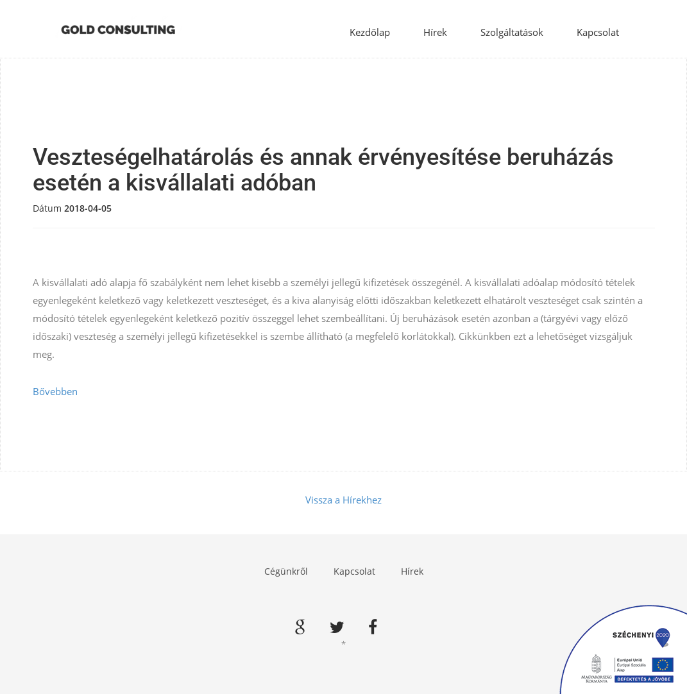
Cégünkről (286, 571)
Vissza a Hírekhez (343, 499)
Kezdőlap (370, 32)
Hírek (435, 32)
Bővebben (55, 391)
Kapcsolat (598, 32)
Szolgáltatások (511, 32)
